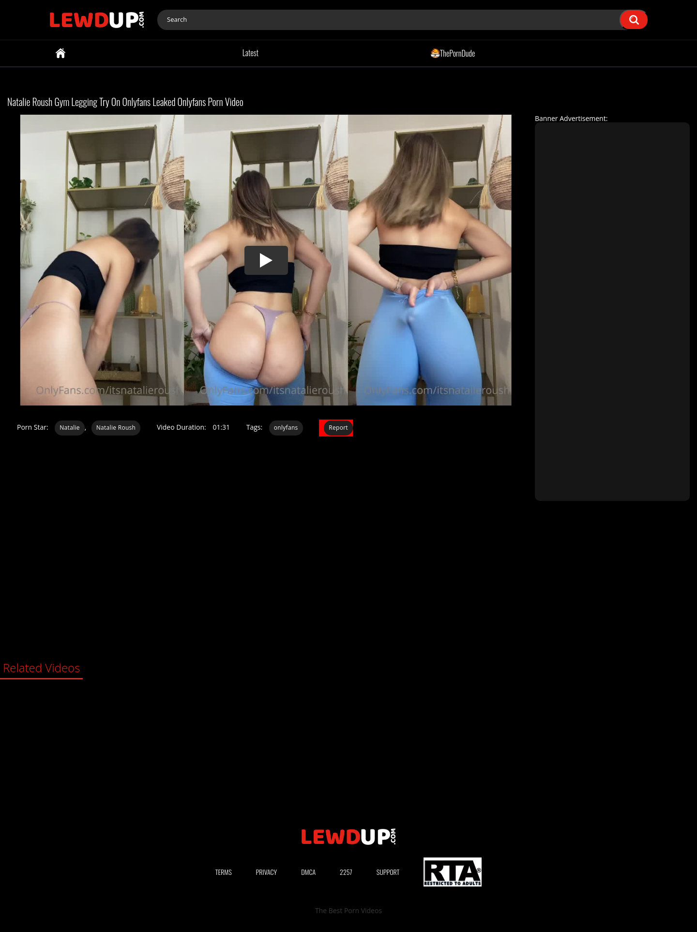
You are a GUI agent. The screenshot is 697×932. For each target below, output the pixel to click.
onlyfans (286, 427)
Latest (250, 53)
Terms (223, 872)
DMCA (308, 872)
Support (388, 872)
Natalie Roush (116, 427)
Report (338, 427)
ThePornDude (452, 53)
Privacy (266, 872)
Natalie (70, 427)
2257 (346, 872)
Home (60, 53)
